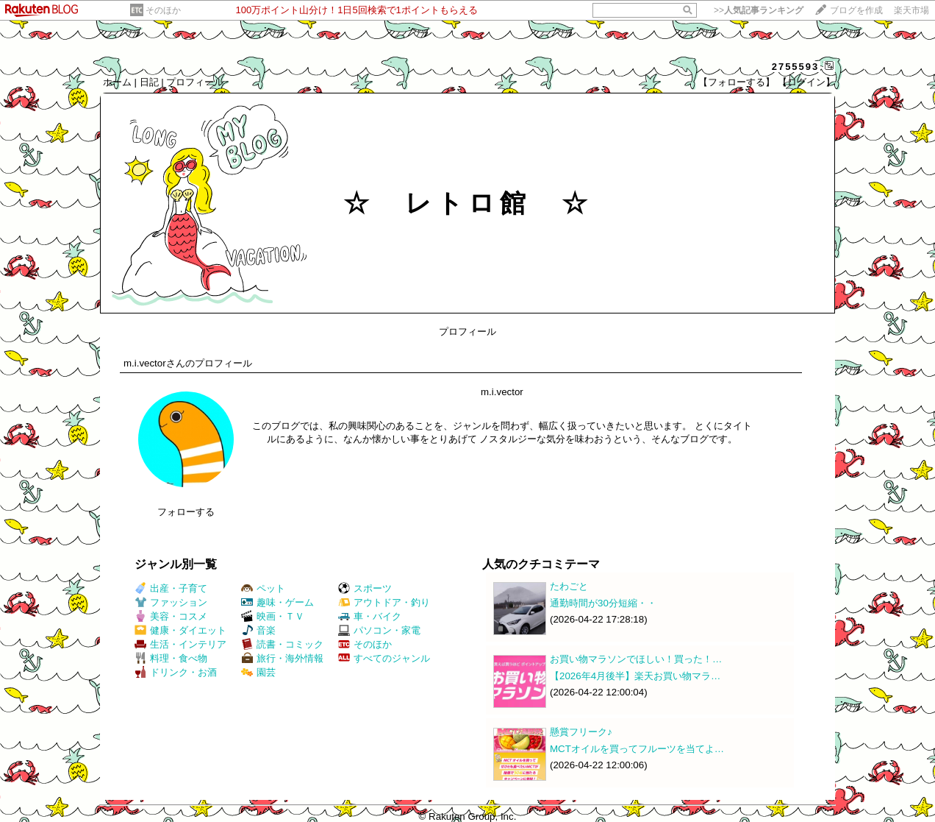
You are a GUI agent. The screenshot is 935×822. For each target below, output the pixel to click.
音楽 (258, 630)
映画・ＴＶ (272, 616)
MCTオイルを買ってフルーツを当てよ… (637, 748)
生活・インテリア (180, 644)
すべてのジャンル (384, 658)
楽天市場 (911, 10)
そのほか (163, 10)
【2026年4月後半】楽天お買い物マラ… (635, 675)
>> (758, 10)
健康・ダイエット (180, 630)
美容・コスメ (171, 616)
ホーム (117, 82)
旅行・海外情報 (282, 658)
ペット (263, 588)
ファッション (171, 602)
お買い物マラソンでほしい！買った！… (636, 659)
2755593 (796, 66)
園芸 (258, 672)
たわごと (569, 586)
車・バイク (369, 616)
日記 (149, 82)
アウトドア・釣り (384, 602)
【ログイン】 (806, 82)
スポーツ (365, 588)
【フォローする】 (736, 82)
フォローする (186, 511)
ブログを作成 (856, 10)
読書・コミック (282, 644)
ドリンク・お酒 (176, 672)
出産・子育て (171, 588)
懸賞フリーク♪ (581, 731)
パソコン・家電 (379, 630)
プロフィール (194, 82)
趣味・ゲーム (277, 602)
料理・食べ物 (171, 658)
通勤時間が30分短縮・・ (603, 603)
